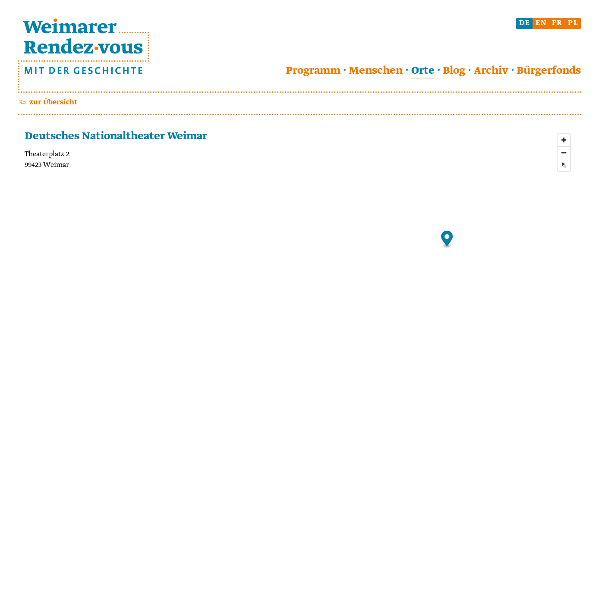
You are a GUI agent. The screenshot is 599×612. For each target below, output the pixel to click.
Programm (313, 71)
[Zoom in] (564, 140)
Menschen (376, 71)
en (541, 23)
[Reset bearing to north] (564, 165)
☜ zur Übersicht (47, 102)
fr (557, 23)
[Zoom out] (564, 152)
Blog (454, 71)
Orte (423, 71)
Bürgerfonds (549, 71)
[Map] (447, 358)
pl (573, 23)
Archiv (491, 71)
